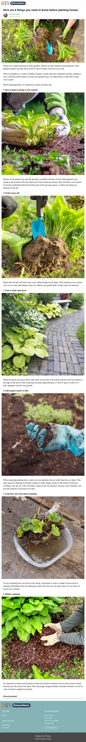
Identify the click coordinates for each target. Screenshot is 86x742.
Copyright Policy (49, 723)
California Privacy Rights (51, 720)
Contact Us (5, 728)
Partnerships (6, 725)
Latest (4, 715)
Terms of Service (49, 715)
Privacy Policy (48, 718)
